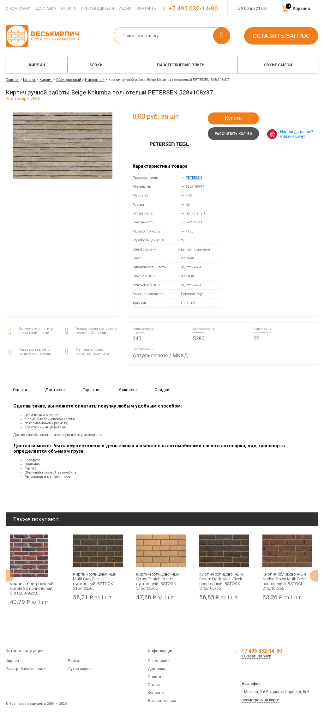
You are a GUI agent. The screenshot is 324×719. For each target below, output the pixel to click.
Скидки (162, 389)
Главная (12, 80)
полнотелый (196, 213)
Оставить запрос (281, 35)
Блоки (96, 65)
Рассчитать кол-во (233, 134)
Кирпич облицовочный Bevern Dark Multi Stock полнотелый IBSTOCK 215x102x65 (221, 581)
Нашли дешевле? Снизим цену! (296, 134)
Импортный (95, 80)
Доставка (46, 8)
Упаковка (127, 389)
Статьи (154, 685)
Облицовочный (68, 80)
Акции (125, 8)
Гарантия (91, 389)
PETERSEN (194, 178)
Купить (233, 118)
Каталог (29, 80)
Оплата (68, 8)
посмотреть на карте (260, 700)
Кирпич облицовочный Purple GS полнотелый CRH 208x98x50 (31, 588)
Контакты (147, 8)
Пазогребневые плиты (181, 65)
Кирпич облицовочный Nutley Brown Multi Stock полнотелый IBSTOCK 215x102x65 (284, 581)
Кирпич (37, 65)
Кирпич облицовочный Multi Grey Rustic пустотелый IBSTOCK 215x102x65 (95, 581)
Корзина (301, 8)
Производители (97, 8)
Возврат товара (162, 700)
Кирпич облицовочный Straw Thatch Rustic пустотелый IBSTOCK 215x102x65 (158, 581)
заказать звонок (256, 656)
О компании (18, 8)
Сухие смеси (278, 65)
